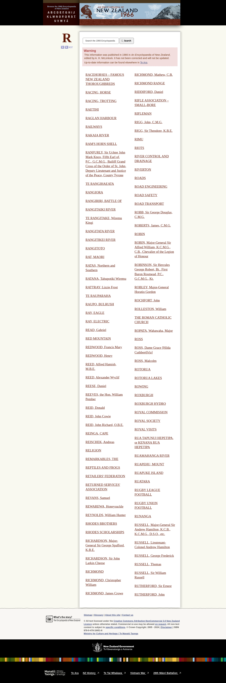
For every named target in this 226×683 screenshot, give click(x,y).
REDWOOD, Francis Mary (104, 347)
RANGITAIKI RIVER (101, 209)
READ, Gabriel (96, 330)
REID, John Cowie (98, 416)
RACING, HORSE (98, 92)
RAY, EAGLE (95, 313)
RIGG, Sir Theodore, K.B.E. (154, 131)
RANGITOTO (95, 248)
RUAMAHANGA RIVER (152, 455)
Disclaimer (166, 627)
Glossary (98, 615)
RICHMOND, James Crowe (104, 593)
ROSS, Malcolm (146, 361)
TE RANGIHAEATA (100, 184)
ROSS (139, 339)
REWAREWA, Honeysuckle (104, 506)
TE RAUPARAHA (98, 296)
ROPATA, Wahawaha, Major (154, 330)
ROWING (141, 386)
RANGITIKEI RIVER (101, 240)
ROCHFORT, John (147, 300)
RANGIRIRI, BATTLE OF (104, 201)
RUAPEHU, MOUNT (149, 464)
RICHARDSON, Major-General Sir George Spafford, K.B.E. (105, 545)
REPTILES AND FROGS (103, 467)
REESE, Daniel (96, 386)
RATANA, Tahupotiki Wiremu (106, 278)
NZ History (91, 673)
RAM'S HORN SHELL (101, 144)
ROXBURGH (144, 395)
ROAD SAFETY (146, 195)
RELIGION (93, 450)
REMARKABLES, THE (102, 459)
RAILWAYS (94, 127)
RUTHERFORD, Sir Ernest (153, 586)
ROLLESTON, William (150, 309)
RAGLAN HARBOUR (101, 118)
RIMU (139, 139)
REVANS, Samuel (98, 498)
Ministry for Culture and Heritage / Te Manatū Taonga (111, 633)
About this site (112, 615)
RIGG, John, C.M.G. (148, 122)
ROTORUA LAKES (148, 378)
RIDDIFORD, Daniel (149, 92)
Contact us (127, 615)
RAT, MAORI (95, 257)
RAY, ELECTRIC (97, 321)
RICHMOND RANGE (150, 83)
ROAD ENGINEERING (151, 186)
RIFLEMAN (143, 113)
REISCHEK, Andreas (100, 442)
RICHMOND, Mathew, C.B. (154, 75)
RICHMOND (95, 571)
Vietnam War (139, 673)
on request (160, 624)
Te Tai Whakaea (115, 673)
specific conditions (115, 627)
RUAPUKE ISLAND (149, 473)
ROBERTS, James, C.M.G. (153, 225)
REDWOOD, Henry (99, 356)
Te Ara (143, 62)
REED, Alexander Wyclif (102, 377)
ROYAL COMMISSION (151, 412)
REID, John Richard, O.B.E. (104, 425)
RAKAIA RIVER (97, 135)
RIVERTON (143, 169)
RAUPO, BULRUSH (100, 304)
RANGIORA (94, 192)
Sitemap (88, 615)
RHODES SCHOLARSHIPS (105, 532)
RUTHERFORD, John (150, 594)
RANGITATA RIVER (100, 231)
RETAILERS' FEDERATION (105, 476)
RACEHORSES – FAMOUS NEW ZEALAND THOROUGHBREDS (105, 79)
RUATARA (142, 481)
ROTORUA (143, 369)
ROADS (140, 178)
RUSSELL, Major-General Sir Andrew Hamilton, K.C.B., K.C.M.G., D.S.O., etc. (155, 529)
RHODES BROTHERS (101, 523)
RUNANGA (143, 516)
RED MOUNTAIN (98, 338)
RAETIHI (92, 109)
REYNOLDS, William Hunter (106, 515)
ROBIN (140, 234)
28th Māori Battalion (167, 673)
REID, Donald (95, 408)
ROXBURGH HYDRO (150, 403)
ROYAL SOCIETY (148, 421)
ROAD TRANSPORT (149, 204)
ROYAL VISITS (146, 429)
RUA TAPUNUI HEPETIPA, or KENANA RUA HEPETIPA (154, 442)
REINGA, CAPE (97, 433)
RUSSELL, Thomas (148, 564)
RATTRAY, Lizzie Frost (102, 287)
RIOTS (139, 148)
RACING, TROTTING (101, 101)
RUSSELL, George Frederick (154, 555)
